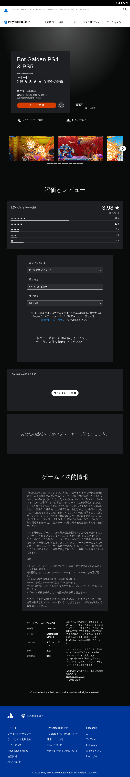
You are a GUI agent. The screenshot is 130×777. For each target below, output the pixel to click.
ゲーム (13, 9)
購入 (73, 9)
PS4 (30, 9)
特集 (61, 19)
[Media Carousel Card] (31, 145)
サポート (82, 9)
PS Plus (39, 9)
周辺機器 (51, 9)
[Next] (123, 145)
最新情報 (62, 9)
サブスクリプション (91, 19)
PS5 (22, 9)
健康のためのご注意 (75, 673)
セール (71, 19)
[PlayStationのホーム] (6, 9)
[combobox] (65, 267)
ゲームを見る (114, 19)
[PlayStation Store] (17, 18)
